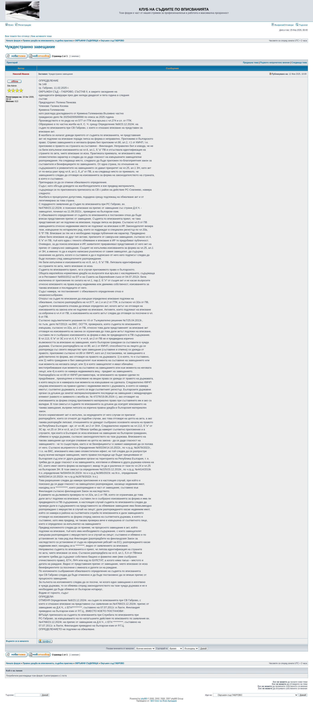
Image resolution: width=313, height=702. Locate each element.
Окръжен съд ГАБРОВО (112, 41)
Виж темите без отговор (17, 36)
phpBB (144, 699)
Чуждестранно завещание (30, 47)
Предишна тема (250, 63)
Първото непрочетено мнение (275, 63)
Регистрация (23, 25)
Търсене (302, 25)
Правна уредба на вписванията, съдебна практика (48, 41)
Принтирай (12, 63)
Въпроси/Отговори (282, 25)
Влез (9, 25)
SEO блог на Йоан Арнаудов (163, 701)
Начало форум (13, 41)
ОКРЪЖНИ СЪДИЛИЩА (86, 41)
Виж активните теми (41, 36)
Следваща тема (299, 63)
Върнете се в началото (17, 641)
